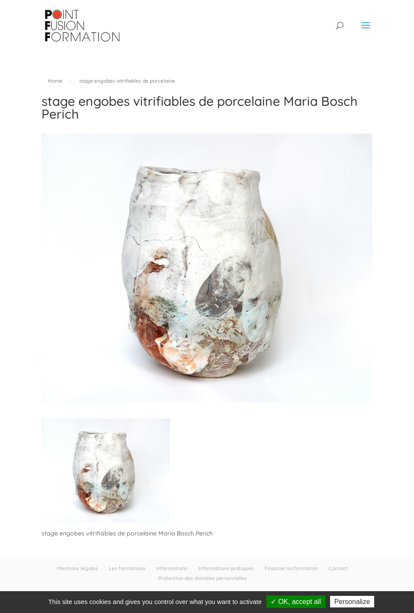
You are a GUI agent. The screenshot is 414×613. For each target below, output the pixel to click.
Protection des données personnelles (202, 578)
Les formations (127, 568)
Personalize (352, 601)
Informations (172, 568)
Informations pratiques (226, 568)
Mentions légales (77, 568)
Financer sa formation (291, 568)
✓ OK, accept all (296, 601)
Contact (338, 568)
